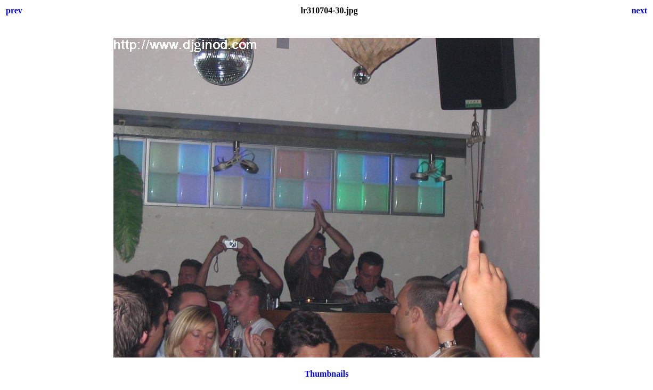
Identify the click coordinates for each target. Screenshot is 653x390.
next (639, 10)
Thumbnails (327, 373)
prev (14, 10)
